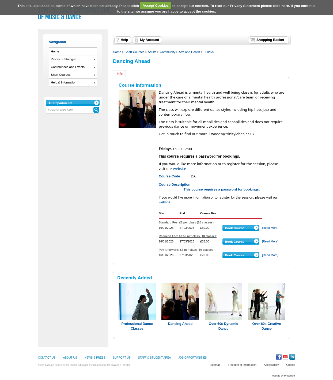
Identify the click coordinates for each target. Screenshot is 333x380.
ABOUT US (70, 357)
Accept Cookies (156, 5)
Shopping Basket (270, 40)
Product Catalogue (63, 59)
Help (124, 40)
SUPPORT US (122, 357)
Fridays (208, 52)
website (179, 168)
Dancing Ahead (131, 61)
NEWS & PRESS (95, 357)
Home (55, 51)
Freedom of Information (242, 364)
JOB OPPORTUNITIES (192, 357)
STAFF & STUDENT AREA (154, 357)
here (285, 5)
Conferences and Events (68, 67)
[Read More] (270, 227)
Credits (290, 364)
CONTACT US (47, 357)
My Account (149, 40)
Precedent (289, 375)
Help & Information (63, 82)
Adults (152, 52)
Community (167, 52)
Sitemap (215, 364)
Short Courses (61, 74)
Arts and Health (189, 52)
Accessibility (271, 364)
